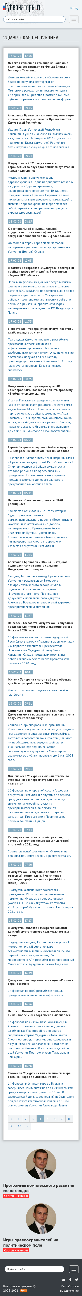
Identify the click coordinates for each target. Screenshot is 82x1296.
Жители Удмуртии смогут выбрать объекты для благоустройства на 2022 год (40, 681)
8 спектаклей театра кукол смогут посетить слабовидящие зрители (40, 330)
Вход (74, 8)
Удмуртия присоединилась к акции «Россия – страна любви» (40, 982)
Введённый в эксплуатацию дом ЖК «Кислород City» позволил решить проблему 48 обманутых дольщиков (40, 389)
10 (19, 1126)
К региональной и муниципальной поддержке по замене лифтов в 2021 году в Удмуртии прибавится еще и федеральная (39, 232)
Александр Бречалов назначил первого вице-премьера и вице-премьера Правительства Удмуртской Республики (41, 119)
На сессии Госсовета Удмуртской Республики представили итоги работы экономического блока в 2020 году (40, 626)
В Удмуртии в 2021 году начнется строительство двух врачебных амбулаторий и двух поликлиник (41, 166)
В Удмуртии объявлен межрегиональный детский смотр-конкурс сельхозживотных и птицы (40, 931)
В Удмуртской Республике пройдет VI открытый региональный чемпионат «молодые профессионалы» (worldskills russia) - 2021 (36, 877)
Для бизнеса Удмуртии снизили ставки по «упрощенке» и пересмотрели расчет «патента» (38, 779)
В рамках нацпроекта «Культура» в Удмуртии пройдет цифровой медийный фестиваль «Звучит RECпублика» (41, 271)
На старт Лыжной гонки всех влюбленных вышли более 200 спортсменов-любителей (39, 1013)
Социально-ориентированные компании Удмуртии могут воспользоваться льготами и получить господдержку (41, 714)
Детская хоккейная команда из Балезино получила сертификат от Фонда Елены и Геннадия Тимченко (38, 66)
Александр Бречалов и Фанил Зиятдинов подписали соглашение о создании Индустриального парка (37, 565)
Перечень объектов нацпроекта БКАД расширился (35, 502)
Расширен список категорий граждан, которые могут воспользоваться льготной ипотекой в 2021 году (39, 840)
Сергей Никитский (16, 1196)
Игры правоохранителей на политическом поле (30, 1242)
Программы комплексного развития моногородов (38, 1188)
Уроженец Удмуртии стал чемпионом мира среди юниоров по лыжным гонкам (39, 1075)
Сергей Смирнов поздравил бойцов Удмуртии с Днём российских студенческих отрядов (40, 449)
